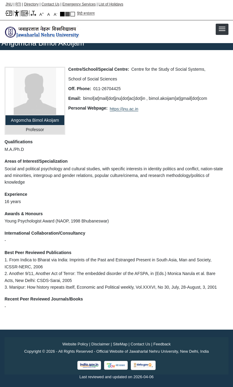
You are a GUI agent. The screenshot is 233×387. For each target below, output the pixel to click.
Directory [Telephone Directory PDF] (31, 4)
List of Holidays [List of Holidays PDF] (111, 4)
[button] (222, 29)
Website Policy (75, 344)
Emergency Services (79, 4)
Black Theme (62, 14)
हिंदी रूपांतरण (86, 13)
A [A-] (55, 14)
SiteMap (120, 344)
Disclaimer (100, 344)
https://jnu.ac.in (124, 109)
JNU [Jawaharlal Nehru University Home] (8, 4)
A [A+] (41, 14)
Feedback (162, 344)
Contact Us (50, 4)
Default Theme (72, 14)
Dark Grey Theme (67, 14)
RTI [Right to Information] (18, 4)
